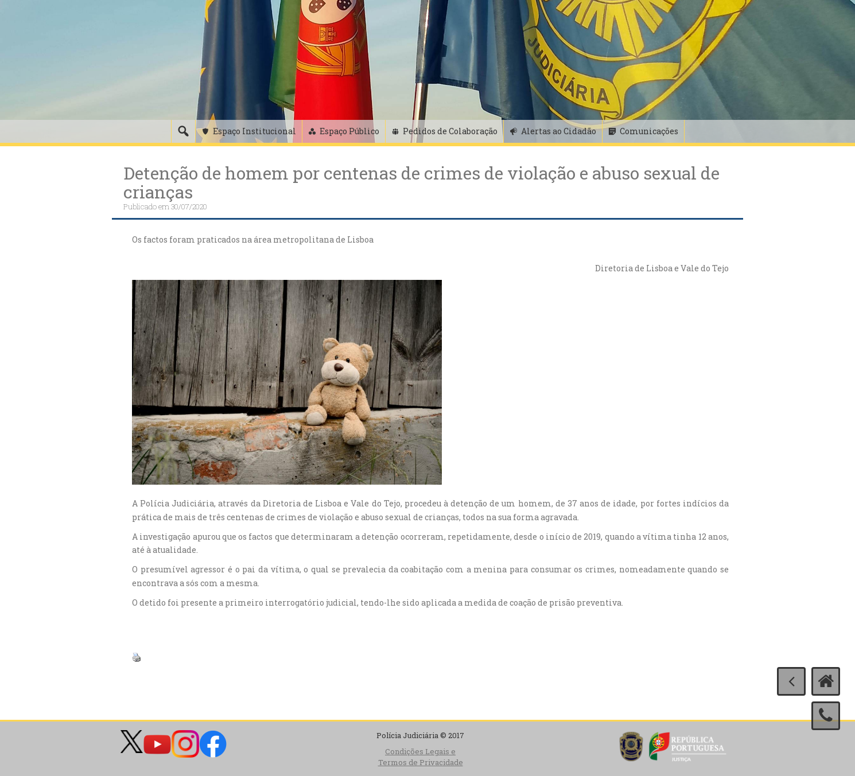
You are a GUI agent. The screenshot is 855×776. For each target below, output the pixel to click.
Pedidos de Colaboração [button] (450, 131)
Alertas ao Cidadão (558, 131)
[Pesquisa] (183, 131)
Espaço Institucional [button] (254, 131)
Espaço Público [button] (349, 131)
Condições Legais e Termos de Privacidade (420, 756)
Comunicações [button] (649, 131)
